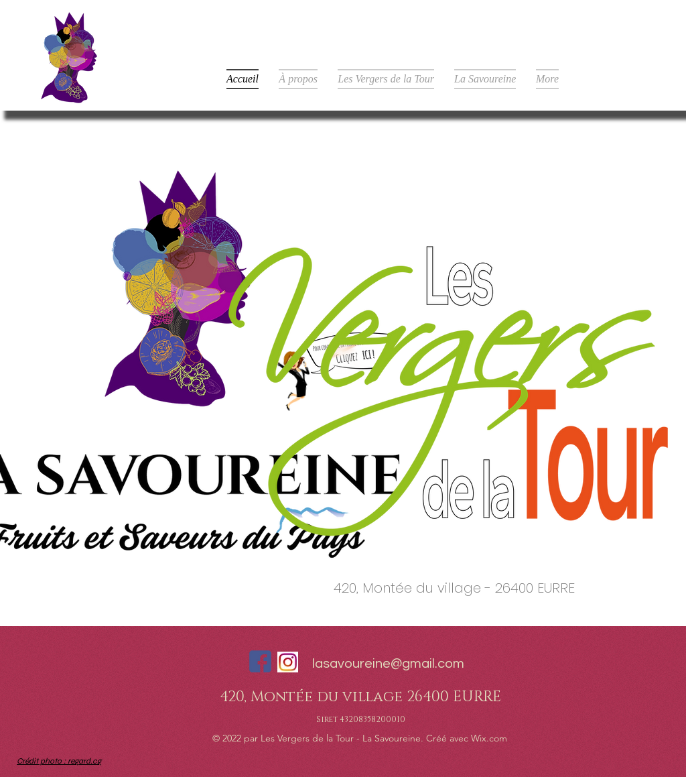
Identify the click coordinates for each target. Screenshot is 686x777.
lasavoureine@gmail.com (388, 663)
